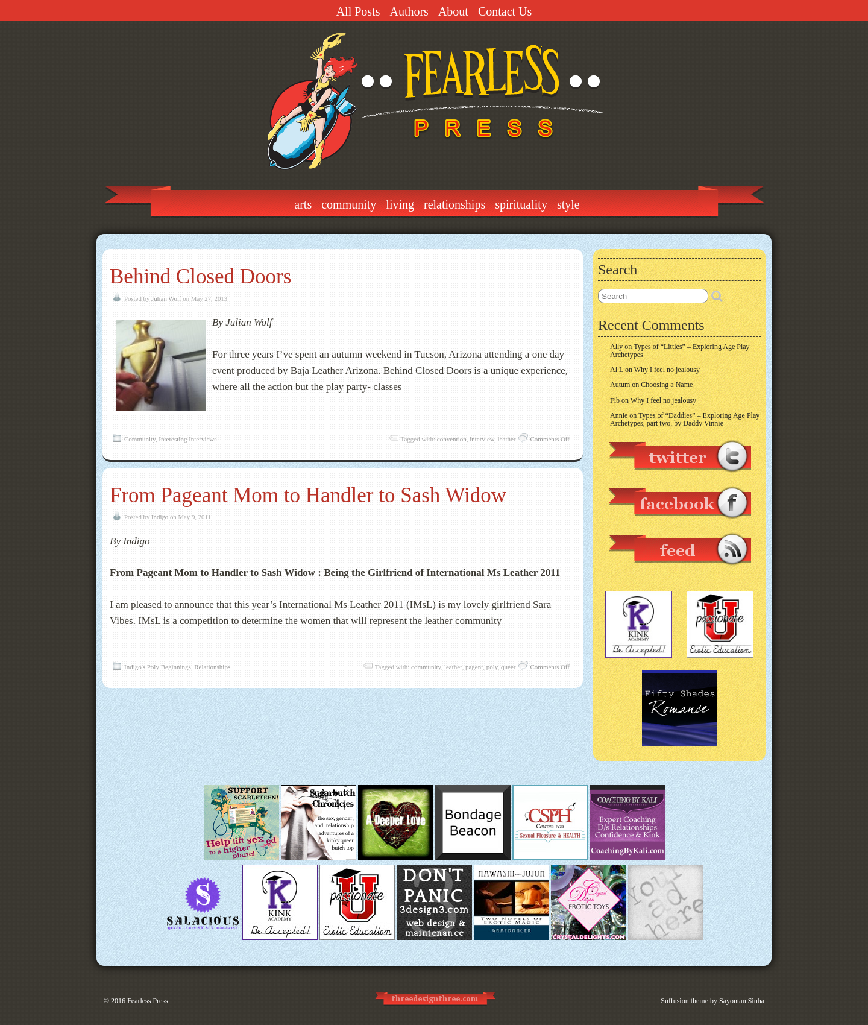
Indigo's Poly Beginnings (157, 666)
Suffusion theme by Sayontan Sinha (712, 1001)
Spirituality (521, 204)
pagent (474, 666)
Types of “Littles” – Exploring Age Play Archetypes (680, 350)
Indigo (159, 516)
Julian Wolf (166, 298)
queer (508, 666)
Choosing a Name (667, 384)
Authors (408, 11)
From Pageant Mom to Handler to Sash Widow (308, 495)
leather (507, 439)
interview (482, 439)
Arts (303, 204)
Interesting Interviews (187, 439)
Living (400, 204)
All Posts (358, 11)
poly (492, 666)
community (426, 666)
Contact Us (505, 11)
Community (348, 204)
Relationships (454, 204)
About (453, 11)
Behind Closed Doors (200, 276)
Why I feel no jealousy (667, 369)
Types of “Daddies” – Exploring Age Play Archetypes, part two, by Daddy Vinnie (685, 419)
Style (568, 204)
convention (452, 439)
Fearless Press (147, 1001)
